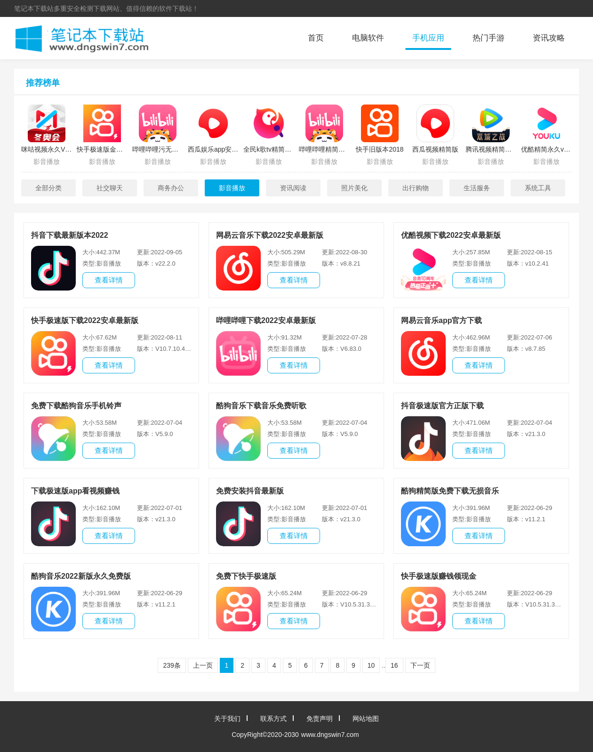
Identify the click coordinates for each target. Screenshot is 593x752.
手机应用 (428, 37)
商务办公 (171, 188)
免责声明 (319, 718)
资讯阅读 (293, 188)
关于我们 (227, 718)
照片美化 (354, 188)
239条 (171, 665)
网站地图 (366, 718)
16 (394, 665)
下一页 (420, 665)
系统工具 (538, 188)
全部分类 (48, 188)
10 (371, 665)
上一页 (203, 665)
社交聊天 (109, 188)
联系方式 (273, 718)
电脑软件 (368, 37)
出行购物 (415, 188)
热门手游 (489, 37)
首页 (316, 37)
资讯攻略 (549, 37)
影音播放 (232, 188)
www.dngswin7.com (330, 734)
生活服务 (477, 188)
